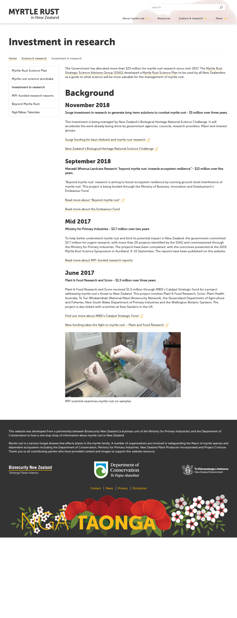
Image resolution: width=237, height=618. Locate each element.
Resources (163, 18)
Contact (96, 488)
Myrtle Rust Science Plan (160, 72)
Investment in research (28, 87)
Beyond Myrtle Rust (26, 104)
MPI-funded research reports (33, 95)
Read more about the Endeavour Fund (92, 209)
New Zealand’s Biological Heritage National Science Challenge (109, 149)
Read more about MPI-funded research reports (99, 260)
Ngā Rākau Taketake (26, 112)
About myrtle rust (133, 18)
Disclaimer (140, 488)
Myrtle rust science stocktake (32, 79)
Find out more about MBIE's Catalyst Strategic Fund (102, 316)
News (219, 18)
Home (13, 58)
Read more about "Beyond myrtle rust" (92, 200)
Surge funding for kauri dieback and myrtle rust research (105, 139)
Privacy (123, 488)
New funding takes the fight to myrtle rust (114, 325)
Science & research (191, 18)
